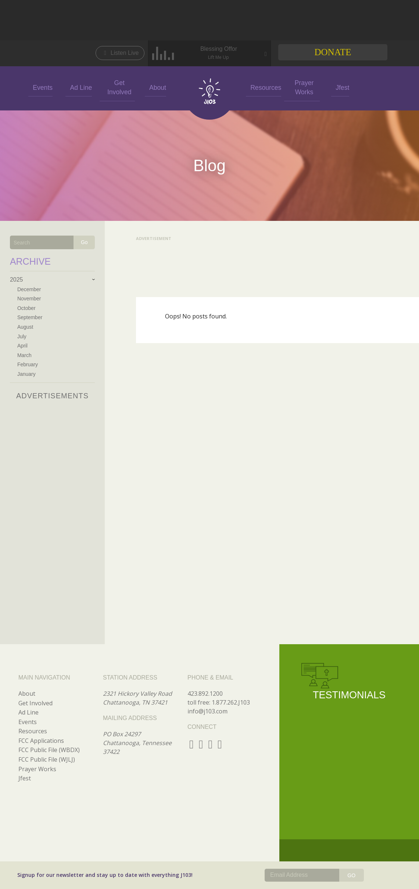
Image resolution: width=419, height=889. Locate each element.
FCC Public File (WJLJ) (46, 759)
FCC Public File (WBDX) (49, 750)
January (26, 374)
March (24, 355)
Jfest (340, 87)
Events (41, 87)
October (26, 308)
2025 (16, 279)
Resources (263, 87)
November (29, 298)
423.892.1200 (205, 693)
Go (84, 242)
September (29, 317)
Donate (332, 52)
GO (351, 875)
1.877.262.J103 (231, 702)
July (21, 336)
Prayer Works (302, 87)
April (22, 346)
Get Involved (117, 87)
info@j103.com (207, 711)
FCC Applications (41, 741)
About (155, 87)
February (27, 364)
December (29, 289)
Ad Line (79, 87)
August (25, 327)
